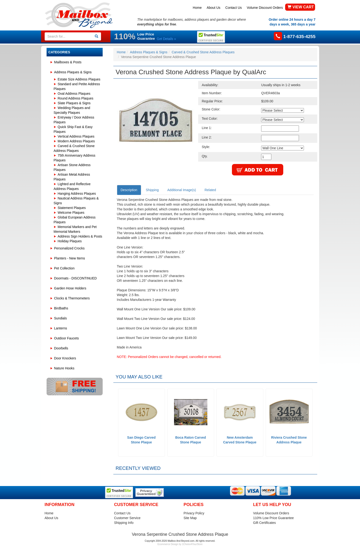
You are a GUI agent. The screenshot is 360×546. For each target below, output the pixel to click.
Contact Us (233, 8)
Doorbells (61, 348)
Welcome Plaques (71, 212)
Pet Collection (64, 268)
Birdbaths (61, 308)
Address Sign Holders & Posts (80, 236)
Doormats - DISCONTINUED (75, 278)
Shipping (152, 190)
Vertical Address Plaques (76, 136)
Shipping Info (124, 523)
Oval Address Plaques (74, 93)
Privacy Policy (194, 513)
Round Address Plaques (75, 98)
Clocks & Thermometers (72, 298)
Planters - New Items (69, 258)
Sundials (60, 318)
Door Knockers (65, 358)
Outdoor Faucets (66, 338)
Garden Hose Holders (70, 288)
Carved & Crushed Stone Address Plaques (203, 52)
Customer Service (127, 518)
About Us (214, 8)
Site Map (190, 518)
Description (129, 190)
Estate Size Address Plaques (79, 79)
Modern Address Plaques (76, 141)
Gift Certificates (264, 523)
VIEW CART (301, 7)
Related (210, 190)
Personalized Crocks (69, 248)
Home (197, 8)
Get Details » (166, 39)
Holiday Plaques (70, 241)
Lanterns (60, 328)
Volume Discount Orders (265, 8)
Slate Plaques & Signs (74, 103)
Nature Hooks (64, 368)
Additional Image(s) (181, 190)
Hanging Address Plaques (77, 193)
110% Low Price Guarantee (273, 518)
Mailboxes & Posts (68, 62)
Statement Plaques (72, 208)
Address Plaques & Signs (73, 72)
